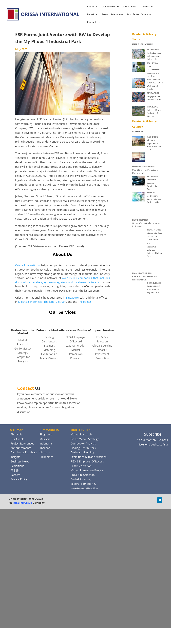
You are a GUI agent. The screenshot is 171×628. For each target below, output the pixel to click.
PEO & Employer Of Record (87, 461)
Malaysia (23, 302)
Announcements (21, 448)
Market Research (81, 434)
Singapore (72, 297)
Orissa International (27, 265)
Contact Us (93, 22)
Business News (20, 461)
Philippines (85, 302)
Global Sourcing (102, 345)
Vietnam (61, 302)
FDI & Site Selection (83, 475)
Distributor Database (139, 14)
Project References (112, 14)
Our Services (109, 6)
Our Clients (129, 6)
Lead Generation (75, 345)
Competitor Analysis (83, 443)
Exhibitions (17, 466)
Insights (15, 457)
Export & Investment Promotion (102, 354)
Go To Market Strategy (85, 439)
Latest (90, 14)
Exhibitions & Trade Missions (89, 457)
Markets (145, 6)
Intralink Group (22, 502)
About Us (92, 6)
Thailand (49, 302)
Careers (15, 475)
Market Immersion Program (76, 354)
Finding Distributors (83, 448)
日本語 (15, 470)
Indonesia (36, 302)
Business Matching (82, 452)
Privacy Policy (19, 479)
